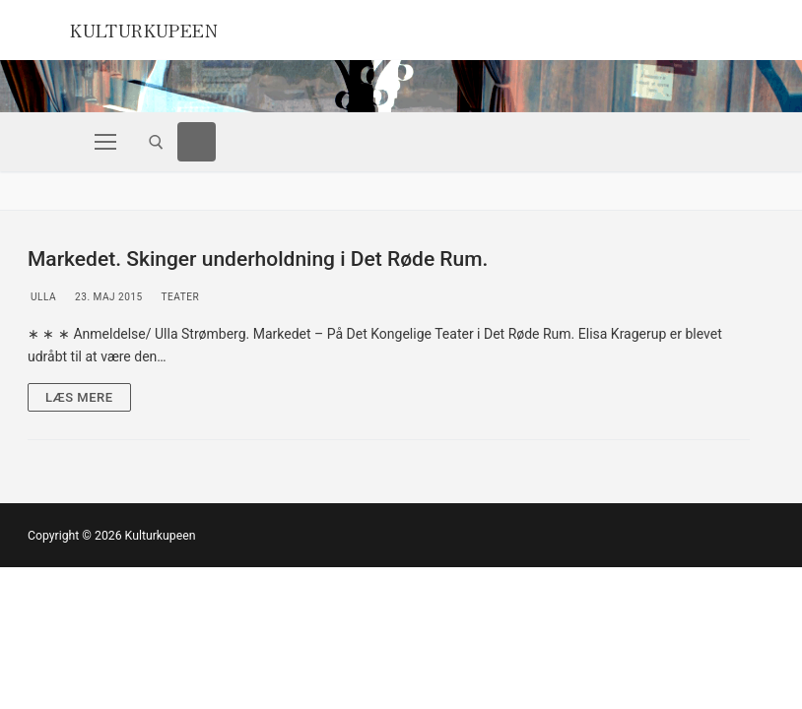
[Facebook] (197, 141)
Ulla (42, 296)
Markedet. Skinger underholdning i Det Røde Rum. (258, 259)
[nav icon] (105, 142)
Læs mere (79, 397)
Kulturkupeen (163, 27)
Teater (179, 296)
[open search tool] (156, 142)
